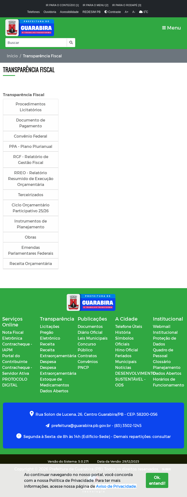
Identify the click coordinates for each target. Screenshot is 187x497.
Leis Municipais (93, 338)
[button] (71, 43)
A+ (126, 12)
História (123, 332)
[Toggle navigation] (171, 27)
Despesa (48, 361)
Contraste (112, 12)
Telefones (33, 12)
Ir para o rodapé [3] (126, 5)
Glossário (162, 361)
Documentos (90, 326)
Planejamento (166, 367)
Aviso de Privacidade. (116, 486)
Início (12, 55)
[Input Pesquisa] (36, 43)
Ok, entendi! (157, 480)
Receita (47, 344)
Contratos (87, 355)
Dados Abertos (54, 390)
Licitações (49, 326)
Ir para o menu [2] (95, 5)
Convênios (88, 361)
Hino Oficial (126, 349)
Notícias (123, 367)
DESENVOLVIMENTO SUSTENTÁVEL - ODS (135, 379)
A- (133, 12)
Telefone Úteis (128, 326)
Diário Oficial (90, 332)
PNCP (83, 367)
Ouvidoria (50, 12)
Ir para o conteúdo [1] (62, 5)
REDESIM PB (92, 12)
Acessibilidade (69, 12)
